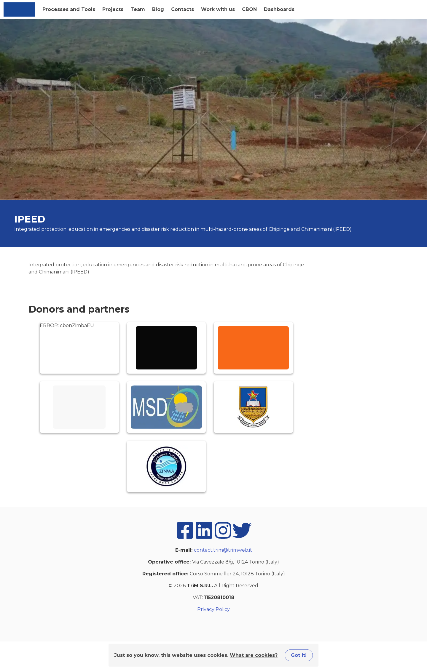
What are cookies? (254, 655)
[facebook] (185, 538)
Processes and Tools (68, 9)
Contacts (182, 9)
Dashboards (279, 9)
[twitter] (241, 538)
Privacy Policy (213, 609)
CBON (249, 9)
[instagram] (223, 538)
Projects (112, 9)
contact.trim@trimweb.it (223, 550)
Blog (158, 9)
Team (137, 9)
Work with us (218, 9)
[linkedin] (204, 538)
